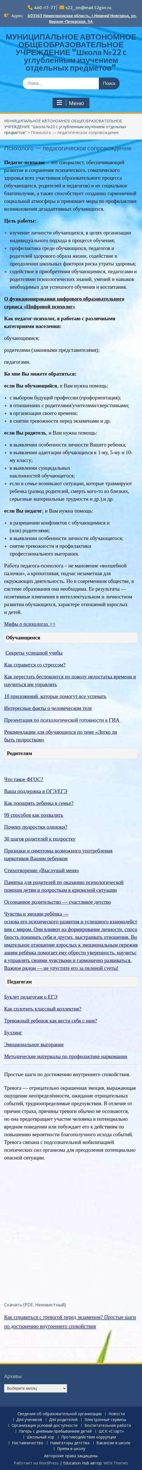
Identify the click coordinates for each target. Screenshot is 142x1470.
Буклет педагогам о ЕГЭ (30, 997)
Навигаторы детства (69, 1443)
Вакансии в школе (113, 1443)
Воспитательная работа (107, 1425)
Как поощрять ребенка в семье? (38, 803)
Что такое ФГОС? (23, 779)
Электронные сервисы (105, 1420)
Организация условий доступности (45, 1425)
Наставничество (27, 1443)
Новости (117, 1414)
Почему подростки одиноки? (35, 827)
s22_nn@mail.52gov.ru (88, 7)
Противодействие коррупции (88, 1437)
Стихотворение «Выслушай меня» (41, 870)
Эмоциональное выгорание (34, 1044)
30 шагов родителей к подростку (40, 839)
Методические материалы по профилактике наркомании (65, 1056)
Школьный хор (40, 1437)
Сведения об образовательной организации (59, 1414)
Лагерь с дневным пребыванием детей (55, 1431)
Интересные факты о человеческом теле (48, 708)
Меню (70, 103)
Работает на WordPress (36, 1463)
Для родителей (63, 1420)
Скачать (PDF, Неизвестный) (35, 1305)
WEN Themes (116, 1463)
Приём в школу (71, 1449)
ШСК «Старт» (111, 1431)
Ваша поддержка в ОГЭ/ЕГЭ (35, 791)
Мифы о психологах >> (29, 624)
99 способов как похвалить (33, 815)
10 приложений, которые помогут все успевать (55, 696)
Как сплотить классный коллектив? (42, 1009)
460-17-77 (45, 7)
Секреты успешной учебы (34, 653)
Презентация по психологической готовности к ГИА (62, 720)
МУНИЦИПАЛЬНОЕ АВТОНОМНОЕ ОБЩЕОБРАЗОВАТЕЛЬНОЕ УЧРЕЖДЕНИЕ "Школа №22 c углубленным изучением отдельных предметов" (71, 52)
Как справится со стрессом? (34, 665)
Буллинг (13, 1032)
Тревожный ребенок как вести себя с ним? (50, 1021)
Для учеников (29, 1420)
